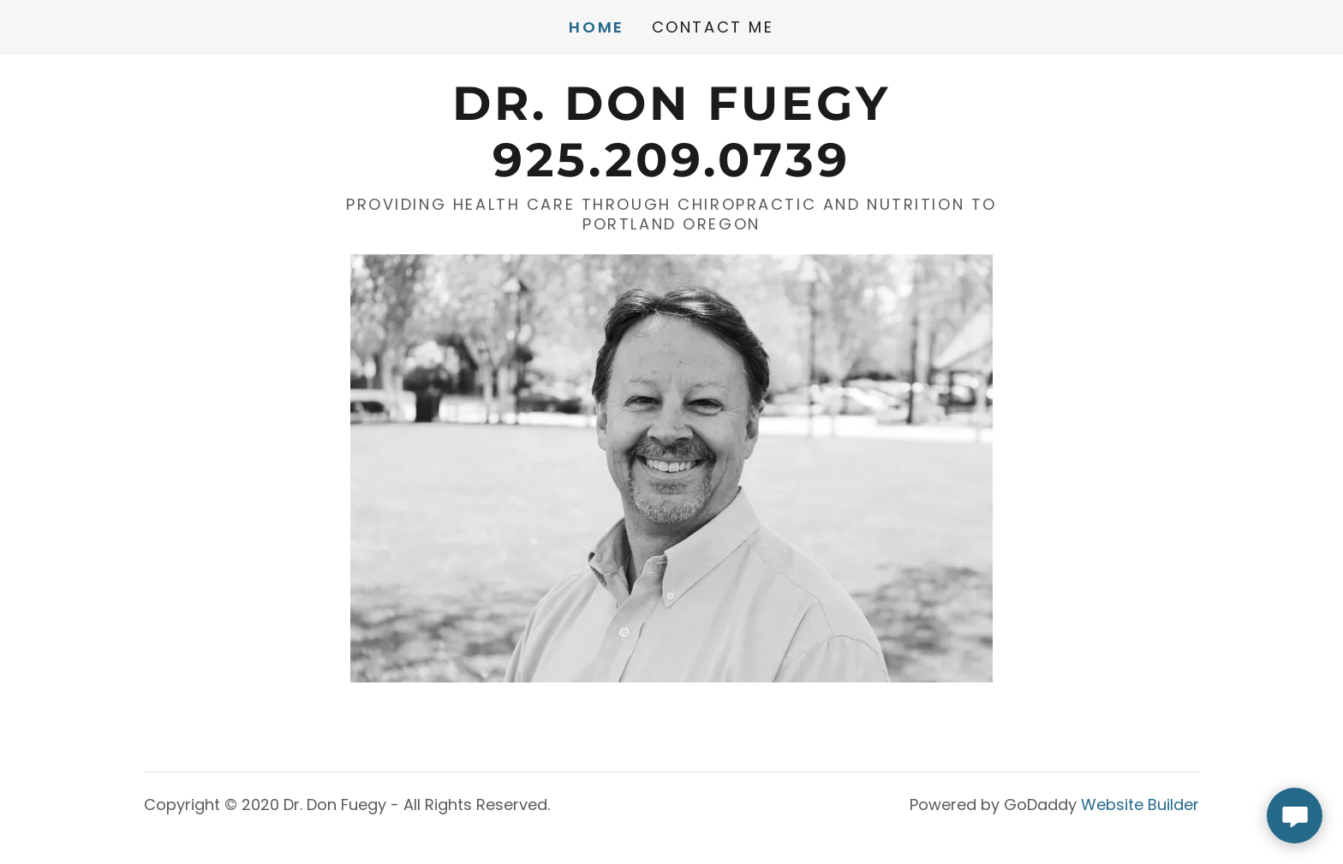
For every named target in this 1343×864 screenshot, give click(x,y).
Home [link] (596, 27)
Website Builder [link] (1140, 804)
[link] (671, 170)
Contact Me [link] (713, 27)
